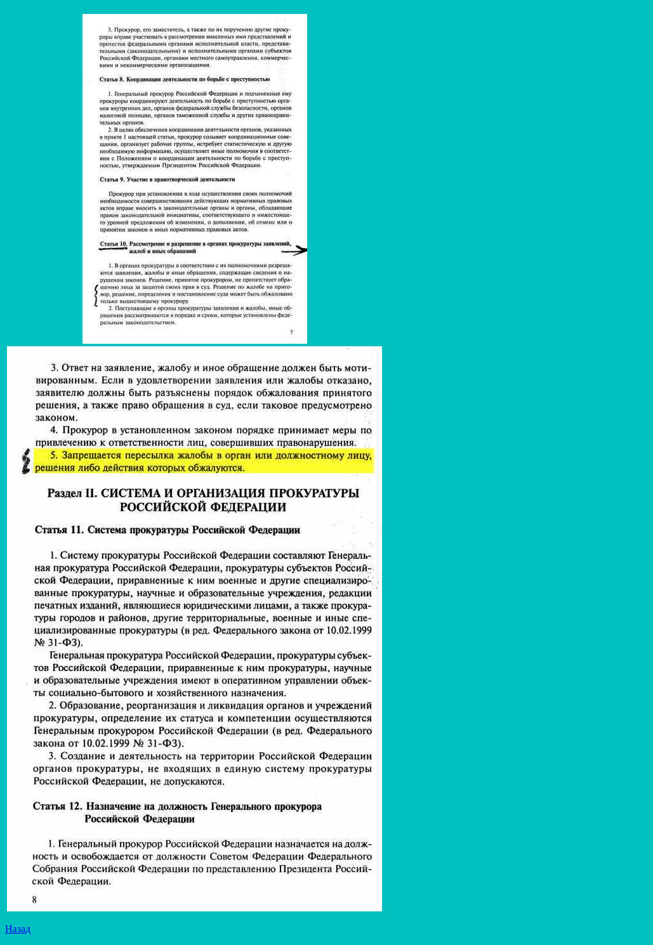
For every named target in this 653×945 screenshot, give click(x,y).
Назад (17, 928)
